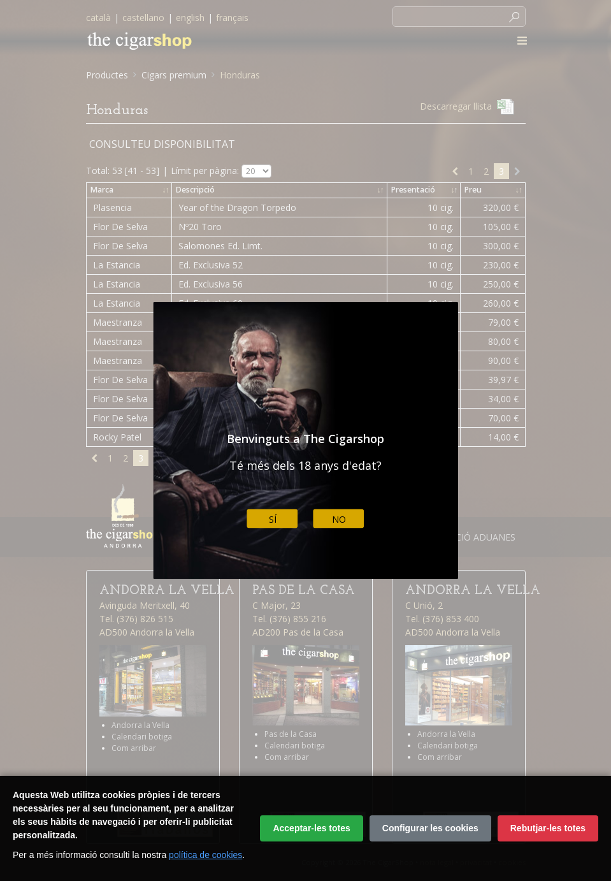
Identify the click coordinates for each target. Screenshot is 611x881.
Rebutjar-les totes (548, 828)
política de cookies (205, 855)
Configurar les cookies (430, 828)
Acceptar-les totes (311, 828)
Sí (273, 519)
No (339, 519)
